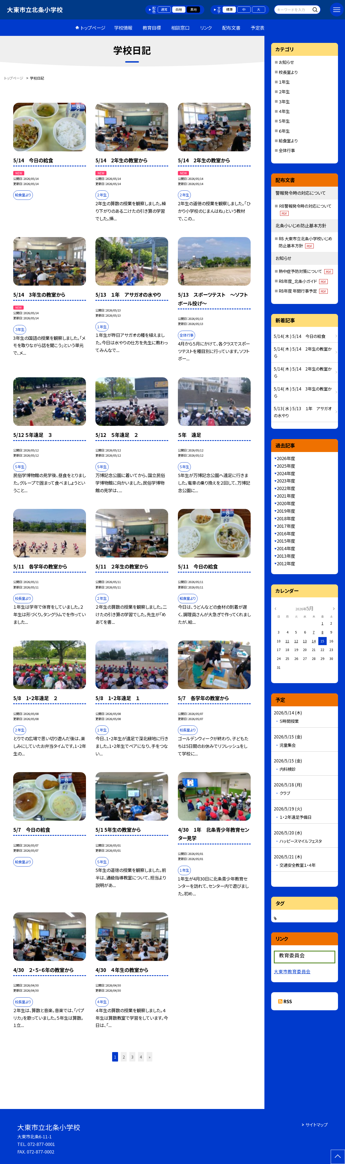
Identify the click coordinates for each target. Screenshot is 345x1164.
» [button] (149, 1057)
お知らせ (286, 62)
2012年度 (286, 563)
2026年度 (286, 458)
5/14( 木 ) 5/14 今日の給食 (299, 336)
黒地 (193, 9)
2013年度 (286, 556)
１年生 (284, 82)
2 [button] (124, 1057)
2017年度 (286, 526)
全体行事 (287, 150)
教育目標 (152, 27)
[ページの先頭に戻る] (338, 1157)
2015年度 (286, 541)
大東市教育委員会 (292, 971)
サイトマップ (316, 1124)
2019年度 (286, 511)
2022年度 (286, 488)
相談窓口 (180, 27)
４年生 (284, 111)
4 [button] (141, 1057)
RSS (288, 1001)
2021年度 (286, 495)
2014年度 (286, 548)
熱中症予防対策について (306, 271)
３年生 (284, 101)
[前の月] (275, 608)
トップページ (93, 27)
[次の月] (334, 608)
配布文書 (231, 27)
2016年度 (286, 533)
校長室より (288, 72)
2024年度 (286, 473)
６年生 (284, 131)
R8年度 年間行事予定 (303, 291)
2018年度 (286, 518)
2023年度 (286, 480)
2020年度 (286, 503)
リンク (206, 27)
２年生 (284, 91)
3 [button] (132, 1057)
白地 (178, 9)
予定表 (257, 27)
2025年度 (286, 466)
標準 (229, 9)
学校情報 (123, 27)
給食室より (288, 140)
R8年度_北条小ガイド (303, 281)
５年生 (284, 121)
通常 (164, 9)
